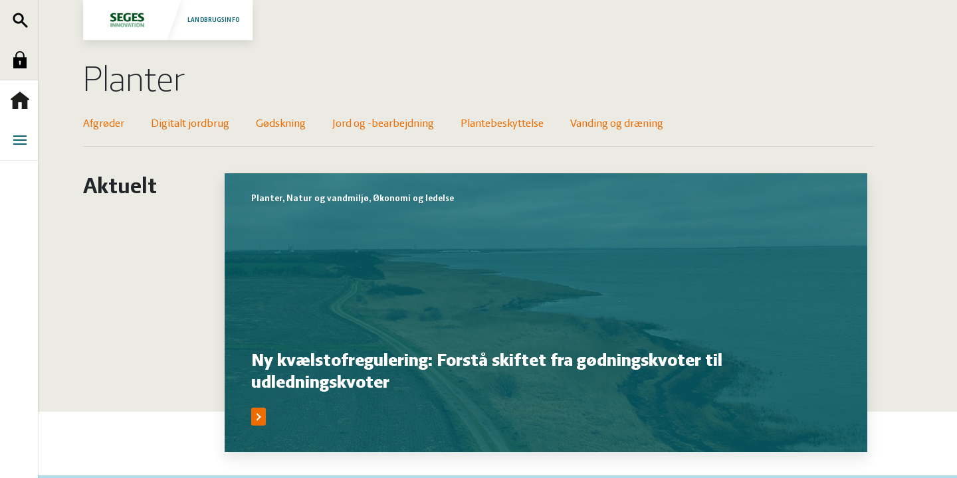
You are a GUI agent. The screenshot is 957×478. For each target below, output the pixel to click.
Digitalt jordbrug (190, 124)
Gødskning (281, 124)
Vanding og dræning (616, 124)
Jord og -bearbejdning (383, 124)
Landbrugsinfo (168, 20)
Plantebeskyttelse (502, 124)
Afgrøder (103, 124)
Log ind (23, 60)
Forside (23, 100)
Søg (23, 20)
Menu (23, 140)
